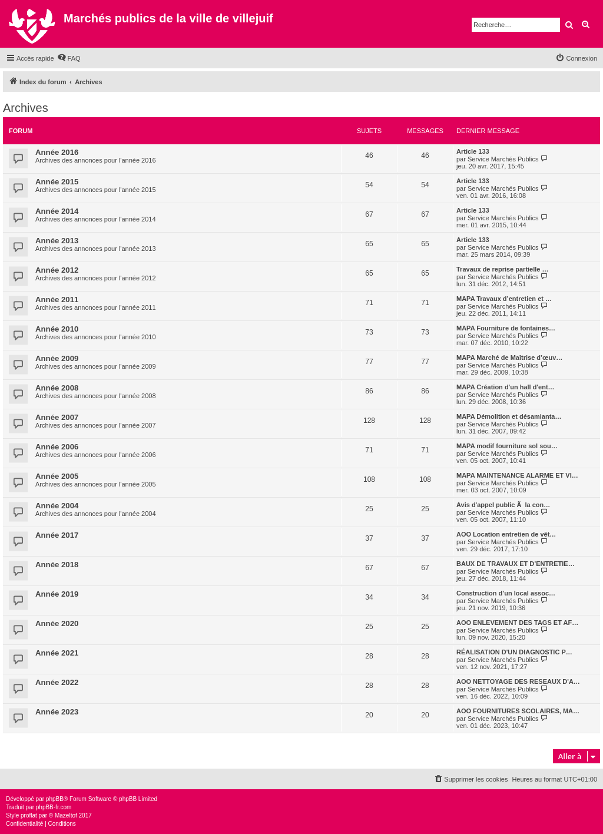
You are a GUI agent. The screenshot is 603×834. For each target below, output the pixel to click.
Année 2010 (56, 329)
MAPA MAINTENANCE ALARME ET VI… (517, 475)
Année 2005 (56, 476)
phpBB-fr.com (54, 807)
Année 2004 (56, 505)
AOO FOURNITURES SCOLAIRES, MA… (517, 710)
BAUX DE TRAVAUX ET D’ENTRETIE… (515, 563)
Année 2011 (56, 299)
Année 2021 (56, 652)
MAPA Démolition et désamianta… (508, 416)
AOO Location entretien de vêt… (506, 534)
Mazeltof (66, 815)
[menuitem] (69, 58)
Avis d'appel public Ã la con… (503, 504)
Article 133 (472, 151)
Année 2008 (56, 387)
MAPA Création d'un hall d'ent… (505, 386)
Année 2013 (56, 240)
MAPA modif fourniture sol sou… (507, 445)
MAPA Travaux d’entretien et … (504, 298)
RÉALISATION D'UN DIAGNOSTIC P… (514, 652)
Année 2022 (56, 682)
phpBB (55, 799)
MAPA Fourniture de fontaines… (505, 328)
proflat (29, 815)
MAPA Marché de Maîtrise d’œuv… (509, 357)
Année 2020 (56, 623)
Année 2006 (56, 446)
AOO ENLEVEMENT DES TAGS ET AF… (517, 622)
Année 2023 (56, 711)
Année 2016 (56, 152)
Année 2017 (56, 535)
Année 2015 (56, 181)
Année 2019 (56, 594)
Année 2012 (56, 270)
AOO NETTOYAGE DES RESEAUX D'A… (518, 681)
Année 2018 (56, 564)
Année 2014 (56, 211)
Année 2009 (56, 358)
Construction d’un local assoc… (505, 593)
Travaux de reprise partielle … (502, 269)
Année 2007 (56, 417)
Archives (25, 107)
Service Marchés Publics (503, 159)
